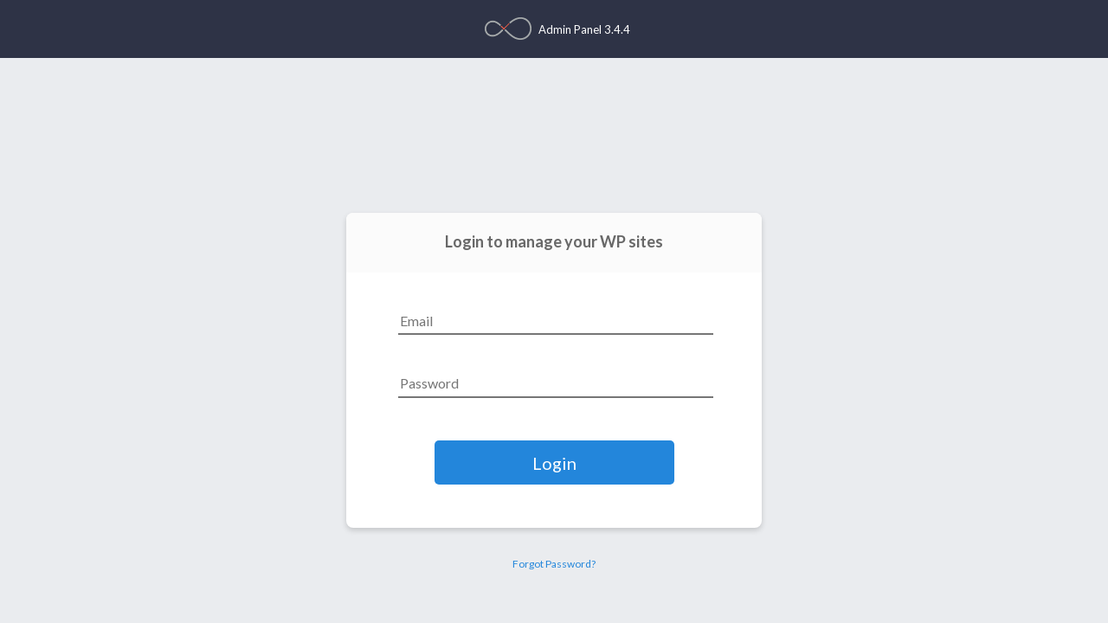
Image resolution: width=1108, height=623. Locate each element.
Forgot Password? (554, 563)
